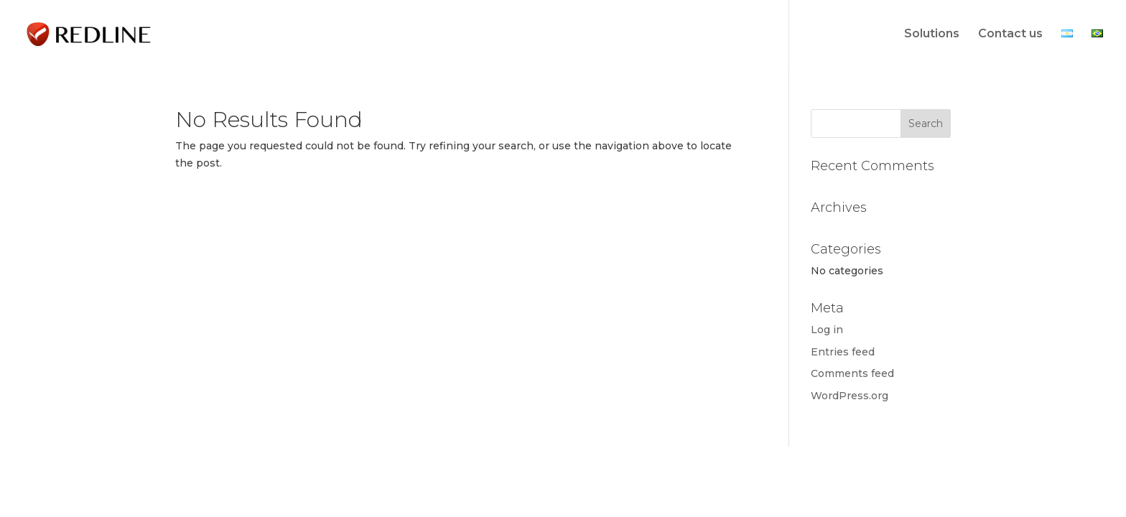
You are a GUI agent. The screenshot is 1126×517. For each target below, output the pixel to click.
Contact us (1010, 34)
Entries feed (843, 351)
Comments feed (852, 373)
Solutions (931, 34)
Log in (827, 329)
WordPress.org (849, 395)
